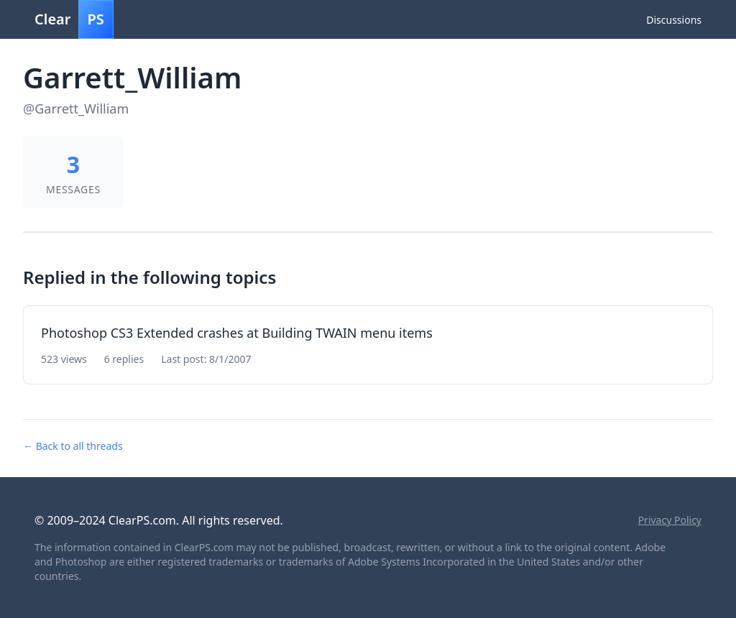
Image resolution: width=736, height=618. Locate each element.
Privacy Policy (670, 520)
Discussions (674, 20)
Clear (74, 19)
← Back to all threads (73, 446)
